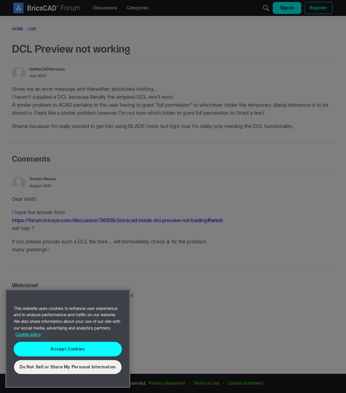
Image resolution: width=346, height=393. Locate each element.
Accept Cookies (68, 349)
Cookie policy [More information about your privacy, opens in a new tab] (28, 335)
